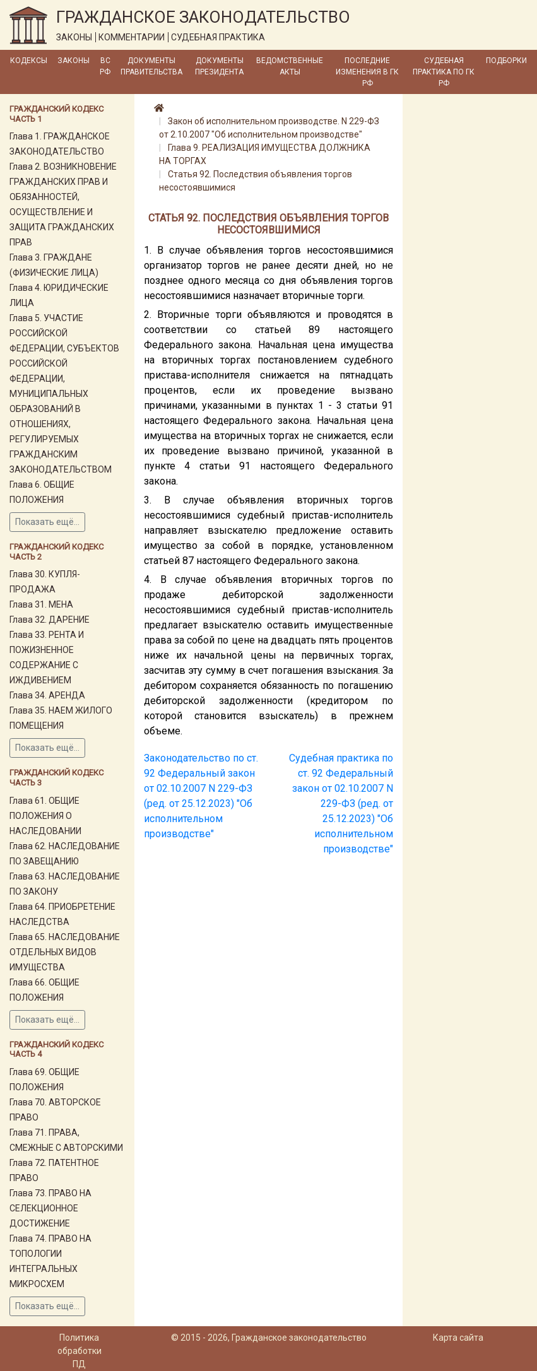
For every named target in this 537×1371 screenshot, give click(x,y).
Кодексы (28, 60)
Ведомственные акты (289, 66)
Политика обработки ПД (79, 1351)
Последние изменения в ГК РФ (367, 72)
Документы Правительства (151, 66)
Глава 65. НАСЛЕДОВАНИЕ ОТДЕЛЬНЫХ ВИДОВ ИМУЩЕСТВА (64, 952)
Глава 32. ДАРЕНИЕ (49, 620)
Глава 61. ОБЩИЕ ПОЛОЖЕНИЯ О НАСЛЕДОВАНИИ (45, 816)
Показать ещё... (47, 522)
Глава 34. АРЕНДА (47, 695)
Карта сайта (458, 1338)
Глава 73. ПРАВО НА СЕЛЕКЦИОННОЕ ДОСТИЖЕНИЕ (50, 1208)
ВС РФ (105, 66)
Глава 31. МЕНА (41, 604)
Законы (73, 60)
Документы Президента (219, 66)
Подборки (506, 60)
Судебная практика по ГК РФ (444, 72)
